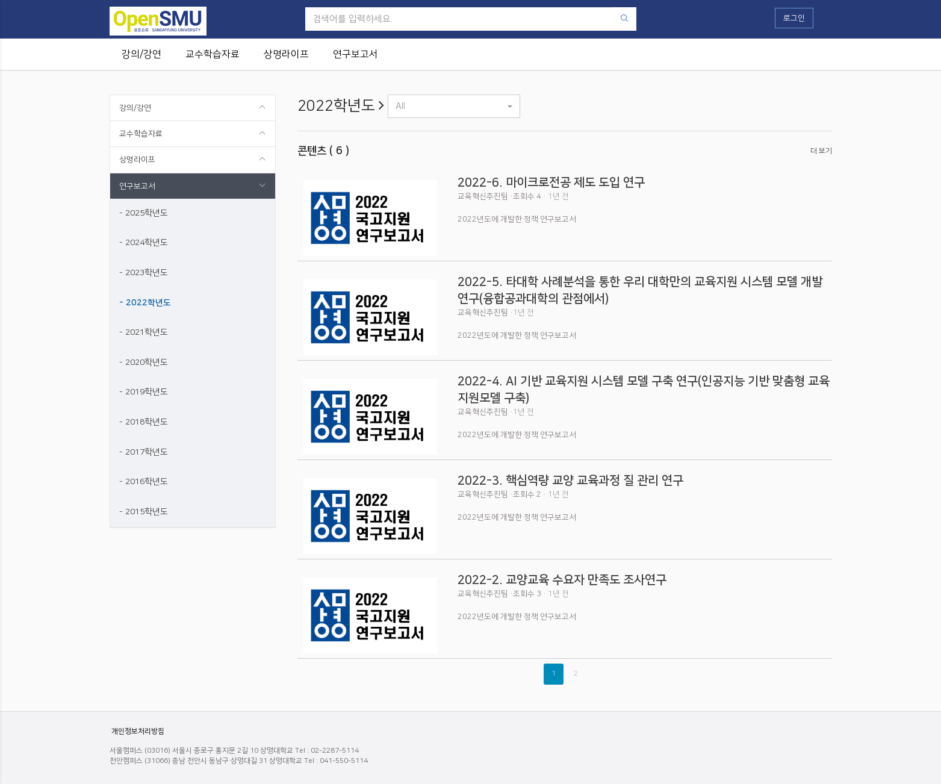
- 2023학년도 (143, 273)
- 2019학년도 (143, 392)
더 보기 (821, 151)
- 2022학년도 (145, 303)
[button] (454, 106)
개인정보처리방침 (137, 731)
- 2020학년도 (143, 362)
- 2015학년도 (143, 512)
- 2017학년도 (143, 452)
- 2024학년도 (143, 242)
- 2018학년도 (143, 422)
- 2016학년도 (143, 482)
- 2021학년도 (143, 332)
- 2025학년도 (143, 213)
